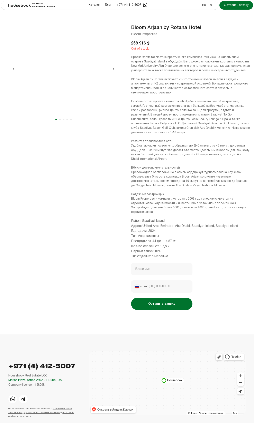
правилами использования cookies (42, 413)
